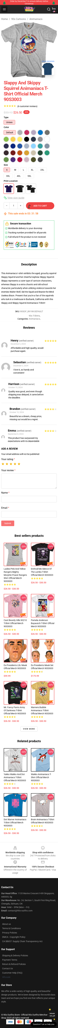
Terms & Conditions (11, 928)
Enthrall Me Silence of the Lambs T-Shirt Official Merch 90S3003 (42, 572)
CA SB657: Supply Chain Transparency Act (22, 941)
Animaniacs (35, 19)
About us (6, 924)
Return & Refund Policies (14, 964)
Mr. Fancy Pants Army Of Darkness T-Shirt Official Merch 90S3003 (15, 710)
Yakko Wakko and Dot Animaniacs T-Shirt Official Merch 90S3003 (15, 777)
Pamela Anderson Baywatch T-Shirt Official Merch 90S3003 (42, 623)
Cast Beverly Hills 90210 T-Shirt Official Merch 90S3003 (15, 623)
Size (6, 165)
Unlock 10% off (52, 1015)
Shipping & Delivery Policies (15, 955)
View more (29, 729)
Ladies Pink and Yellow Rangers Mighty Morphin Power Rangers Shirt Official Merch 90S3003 (15, 575)
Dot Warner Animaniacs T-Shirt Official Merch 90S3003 (15, 822)
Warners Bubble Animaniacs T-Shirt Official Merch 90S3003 (42, 710)
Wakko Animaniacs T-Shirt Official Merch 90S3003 (41, 777)
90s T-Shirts (34, 315)
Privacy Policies (9, 932)
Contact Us (7, 968)
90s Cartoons (18, 19)
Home (4, 19)
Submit (7, 523)
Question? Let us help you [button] (43, 1024)
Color (6, 127)
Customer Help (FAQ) (12, 973)
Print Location (11, 181)
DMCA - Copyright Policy (13, 937)
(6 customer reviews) (27, 106)
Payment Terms (9, 960)
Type (6, 117)
